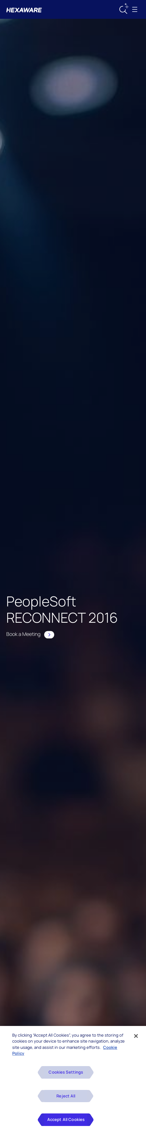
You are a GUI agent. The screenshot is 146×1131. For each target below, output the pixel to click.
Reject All (65, 1097)
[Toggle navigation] (135, 9)
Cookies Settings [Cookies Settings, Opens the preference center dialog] (66, 1073)
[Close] (136, 1037)
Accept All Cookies (66, 1120)
